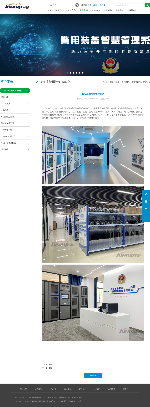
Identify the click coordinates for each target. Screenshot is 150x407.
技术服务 (108, 10)
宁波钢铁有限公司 (8, 136)
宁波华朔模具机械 (8, 143)
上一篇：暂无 (47, 364)
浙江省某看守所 (7, 123)
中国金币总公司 (7, 117)
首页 (49, 10)
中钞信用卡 (5, 110)
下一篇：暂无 (47, 368)
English (54, 5)
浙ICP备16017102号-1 (75, 401)
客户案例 (83, 10)
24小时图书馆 (6, 130)
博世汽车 (4, 97)
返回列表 (93, 375)
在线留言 (120, 10)
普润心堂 (4, 149)
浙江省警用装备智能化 (13, 91)
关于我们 (59, 10)
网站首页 (23, 389)
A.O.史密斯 (5, 104)
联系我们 (132, 10)
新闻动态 (96, 10)
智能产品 (71, 10)
